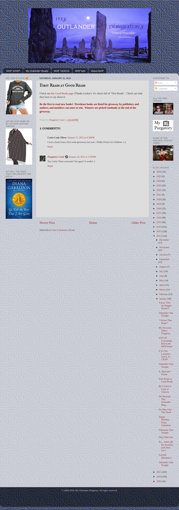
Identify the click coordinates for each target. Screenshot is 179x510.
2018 (159, 208)
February (164, 294)
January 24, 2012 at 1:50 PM (82, 156)
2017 (159, 213)
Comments (161, 88)
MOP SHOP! (13, 71)
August (163, 266)
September (164, 259)
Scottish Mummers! (165, 456)
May (161, 280)
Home (93, 222)
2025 (159, 176)
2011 (159, 472)
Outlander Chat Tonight (166, 314)
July (161, 271)
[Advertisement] (19, 234)
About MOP (97, 71)
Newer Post (47, 222)
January (163, 298)
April (162, 285)
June (161, 276)
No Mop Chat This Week (165, 411)
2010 (159, 476)
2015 (159, 222)
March (162, 289)
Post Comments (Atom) (63, 230)
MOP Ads (80, 71)
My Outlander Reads (37, 71)
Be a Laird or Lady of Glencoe (165, 389)
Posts (158, 83)
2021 (159, 194)
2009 (159, 481)
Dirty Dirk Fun (166, 437)
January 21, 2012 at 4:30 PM (81, 137)
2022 (159, 190)
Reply (50, 146)
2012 (159, 236)
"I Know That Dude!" (165, 321)
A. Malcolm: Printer (165, 373)
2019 (159, 204)
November (164, 247)
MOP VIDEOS (62, 71)
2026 (159, 171)
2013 (159, 231)
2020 (159, 199)
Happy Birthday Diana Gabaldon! (165, 421)
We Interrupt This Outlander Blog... (165, 400)
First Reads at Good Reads (166, 380)
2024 (159, 181)
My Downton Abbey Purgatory (165, 330)
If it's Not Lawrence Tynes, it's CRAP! (165, 355)
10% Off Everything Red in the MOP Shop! (165, 342)
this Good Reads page (62, 93)
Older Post (139, 222)
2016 (159, 217)
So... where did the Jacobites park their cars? (166, 446)
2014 (159, 226)
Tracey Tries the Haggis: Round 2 (165, 305)
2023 (159, 185)
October (163, 254)
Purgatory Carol (55, 156)
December (164, 240)
